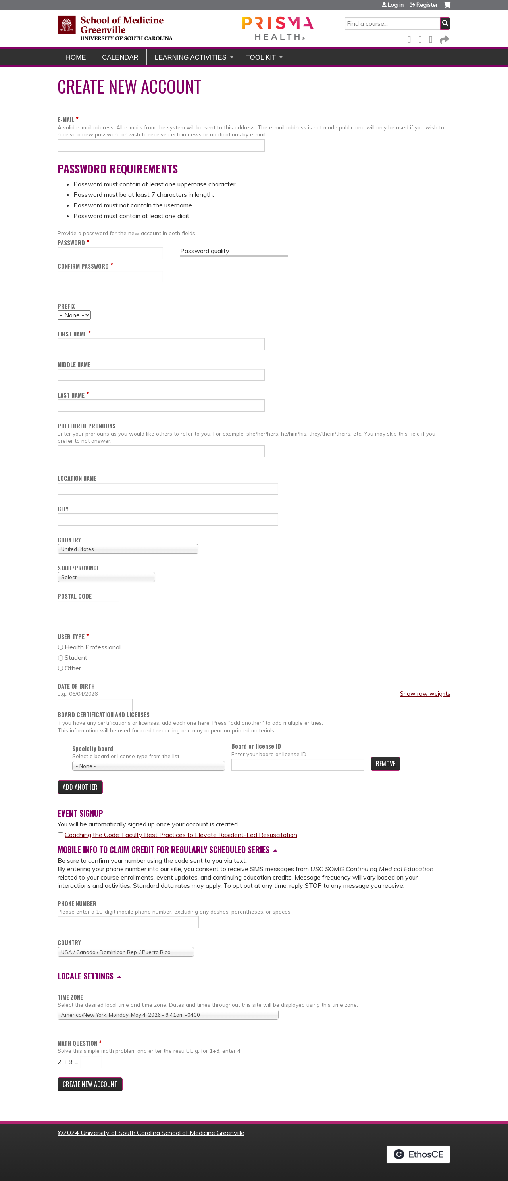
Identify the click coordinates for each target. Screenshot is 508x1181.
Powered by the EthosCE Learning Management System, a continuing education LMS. (418, 1154)
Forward (444, 38)
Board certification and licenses (104, 715)
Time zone (70, 997)
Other (73, 668)
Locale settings (86, 976)
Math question (77, 1043)
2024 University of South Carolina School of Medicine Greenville (153, 1133)
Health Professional (93, 647)
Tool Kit (261, 57)
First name (72, 334)
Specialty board (92, 748)
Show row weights (425, 693)
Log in (396, 5)
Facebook (412, 38)
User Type (71, 636)
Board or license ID (256, 746)
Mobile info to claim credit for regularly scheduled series (163, 849)
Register (427, 5)
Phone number (77, 903)
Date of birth (76, 686)
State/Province (79, 568)
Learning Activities (191, 57)
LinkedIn (433, 38)
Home (76, 57)
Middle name (74, 364)
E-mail (66, 119)
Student (76, 657)
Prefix (66, 306)
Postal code (75, 596)
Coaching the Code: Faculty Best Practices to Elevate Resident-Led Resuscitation (181, 835)
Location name (77, 478)
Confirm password (83, 266)
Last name (71, 395)
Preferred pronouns (86, 426)
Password (71, 242)
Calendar (120, 57)
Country (69, 540)
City (63, 509)
